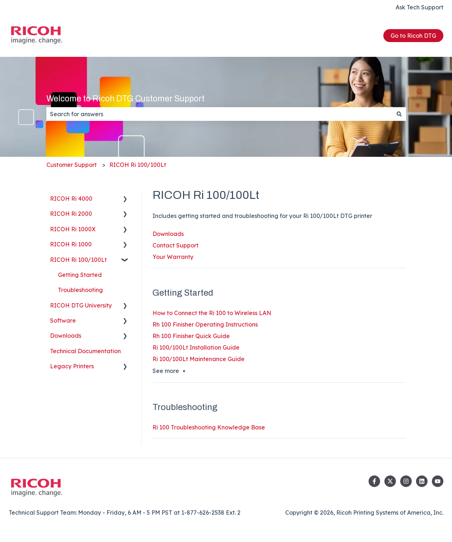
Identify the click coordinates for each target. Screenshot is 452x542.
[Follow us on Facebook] (374, 481)
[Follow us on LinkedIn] (422, 481)
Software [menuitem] (63, 320)
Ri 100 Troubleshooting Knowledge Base (208, 427)
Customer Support (71, 164)
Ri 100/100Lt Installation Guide (195, 347)
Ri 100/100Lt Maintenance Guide (198, 359)
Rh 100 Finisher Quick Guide (191, 336)
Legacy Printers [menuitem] (72, 366)
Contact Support (175, 245)
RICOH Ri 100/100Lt (137, 164)
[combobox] (219, 114)
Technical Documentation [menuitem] (85, 351)
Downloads (168, 233)
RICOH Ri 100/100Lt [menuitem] (78, 259)
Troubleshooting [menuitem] (80, 289)
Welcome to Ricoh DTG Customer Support (125, 98)
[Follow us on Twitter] (390, 481)
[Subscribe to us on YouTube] (437, 481)
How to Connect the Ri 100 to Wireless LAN (211, 312)
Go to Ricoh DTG (413, 35)
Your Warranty (172, 256)
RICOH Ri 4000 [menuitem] (71, 198)
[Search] (399, 114)
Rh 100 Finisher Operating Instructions (205, 324)
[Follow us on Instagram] (406, 481)
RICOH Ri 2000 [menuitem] (71, 213)
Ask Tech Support (419, 7)
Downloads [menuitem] (65, 335)
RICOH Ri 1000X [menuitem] (73, 229)
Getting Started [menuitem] (80, 274)
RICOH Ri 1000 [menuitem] (71, 244)
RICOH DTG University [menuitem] (81, 305)
